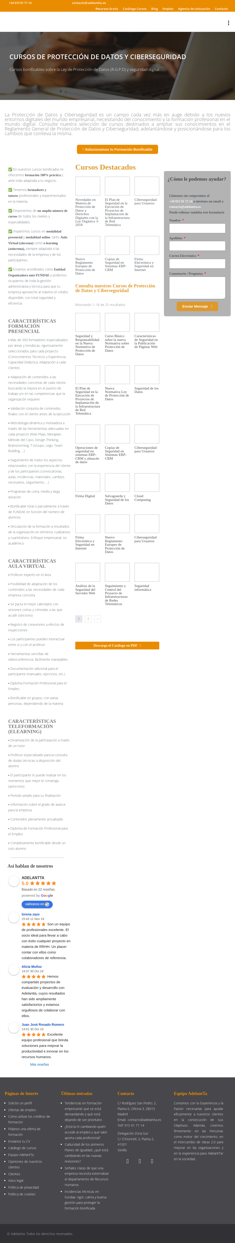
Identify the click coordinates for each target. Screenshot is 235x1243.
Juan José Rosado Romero (43, 1024)
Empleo (168, 9)
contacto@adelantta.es (185, 207)
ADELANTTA (33, 878)
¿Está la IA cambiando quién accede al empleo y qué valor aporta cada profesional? (86, 1132)
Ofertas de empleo (22, 1110)
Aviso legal (15, 1180)
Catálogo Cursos (135, 9)
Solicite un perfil (20, 1103)
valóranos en (37, 904)
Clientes (14, 1174)
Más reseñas (39, 1064)
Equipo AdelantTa (21, 1154)
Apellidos (176, 238)
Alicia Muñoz (32, 966)
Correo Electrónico (183, 256)
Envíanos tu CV (19, 1141)
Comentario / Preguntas (186, 273)
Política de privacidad (23, 1187)
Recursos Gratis (107, 9)
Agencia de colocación (194, 9)
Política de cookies (22, 1194)
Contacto (221, 9)
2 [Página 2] (88, 619)
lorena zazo (31, 914)
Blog (154, 9)
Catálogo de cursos (22, 1148)
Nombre (175, 220)
